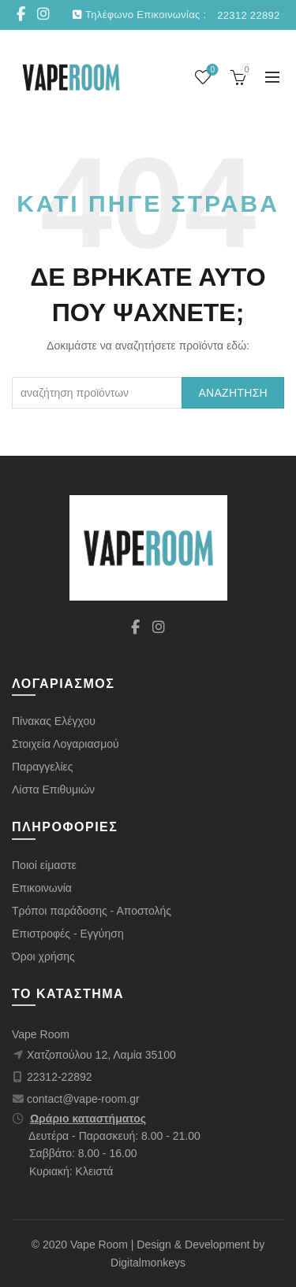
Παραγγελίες (42, 766)
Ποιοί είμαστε (44, 865)
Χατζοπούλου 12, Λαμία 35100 (101, 1054)
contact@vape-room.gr (83, 1099)
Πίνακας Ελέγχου (54, 721)
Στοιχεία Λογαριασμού (65, 744)
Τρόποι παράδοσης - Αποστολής (91, 910)
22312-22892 (59, 1077)
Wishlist (211, 70)
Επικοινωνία (42, 888)
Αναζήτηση (233, 392)
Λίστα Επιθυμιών (53, 789)
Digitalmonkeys (148, 1262)
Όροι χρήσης (43, 956)
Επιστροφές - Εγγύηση (68, 933)
